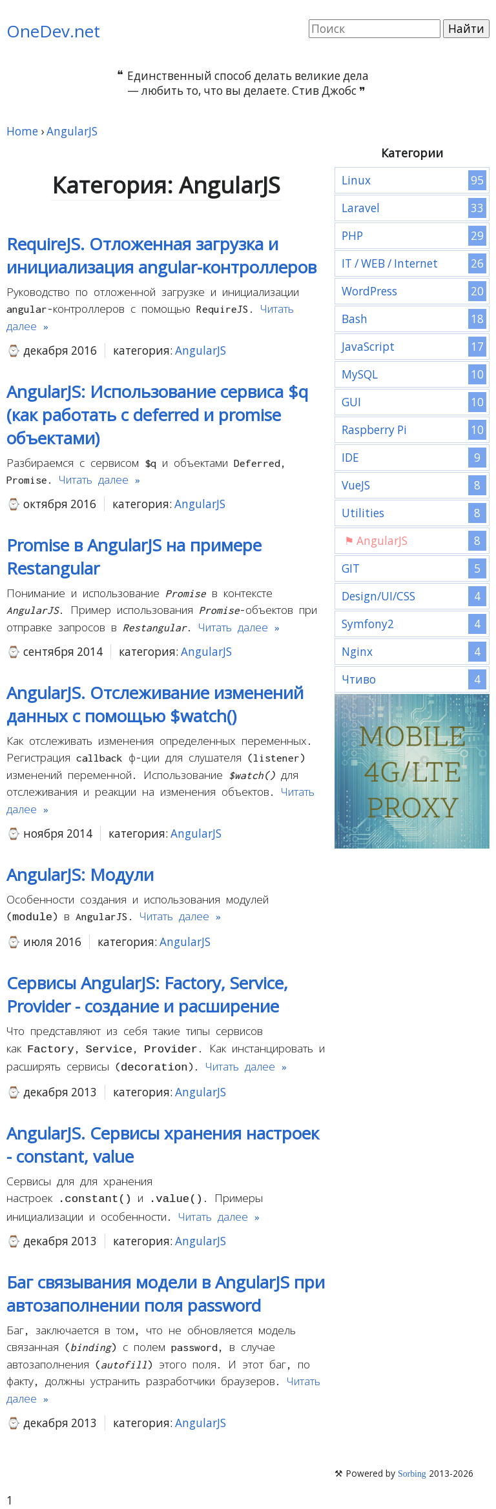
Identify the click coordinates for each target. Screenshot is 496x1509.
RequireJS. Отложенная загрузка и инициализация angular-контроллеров (161, 255)
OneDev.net (53, 31)
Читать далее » (99, 480)
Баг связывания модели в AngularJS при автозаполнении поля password (165, 1288)
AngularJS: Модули (80, 874)
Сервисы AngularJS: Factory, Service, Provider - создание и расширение (147, 993)
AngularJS (200, 350)
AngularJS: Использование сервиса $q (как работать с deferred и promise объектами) (157, 414)
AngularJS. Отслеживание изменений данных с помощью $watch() (155, 704)
